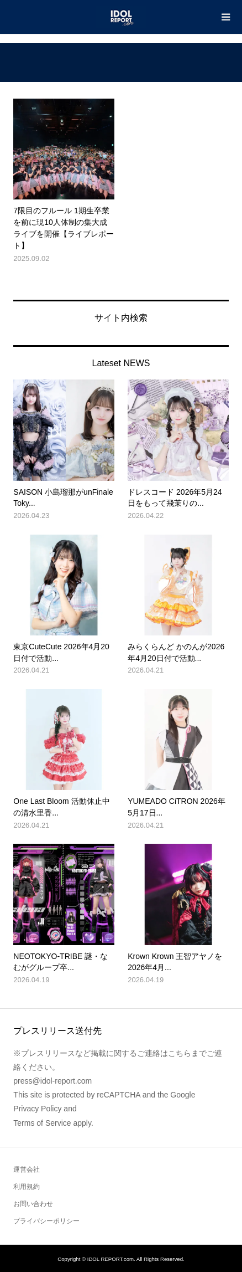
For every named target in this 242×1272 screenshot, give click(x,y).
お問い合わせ (33, 1204)
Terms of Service (42, 1123)
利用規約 (26, 1187)
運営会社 (26, 1169)
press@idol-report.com (52, 1080)
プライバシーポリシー (46, 1221)
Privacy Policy (37, 1108)
